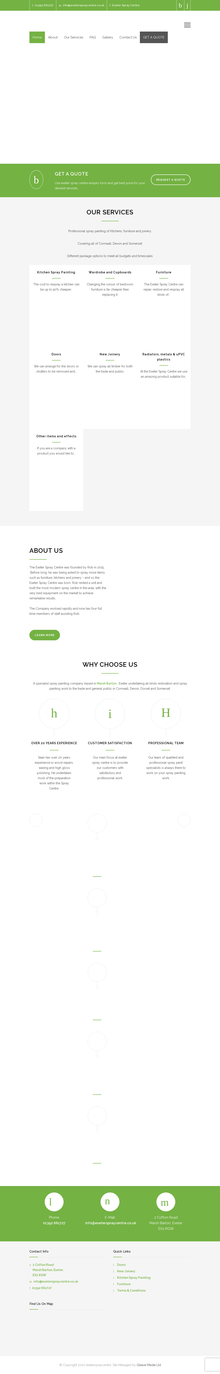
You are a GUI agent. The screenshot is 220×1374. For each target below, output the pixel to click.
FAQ (93, 37)
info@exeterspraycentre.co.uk (83, 5)
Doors (56, 354)
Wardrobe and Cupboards (110, 272)
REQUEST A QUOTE (170, 179)
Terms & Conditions (131, 1290)
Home (37, 37)
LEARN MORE (45, 635)
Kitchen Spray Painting (56, 272)
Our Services (73, 37)
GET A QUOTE (154, 37)
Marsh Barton (106, 683)
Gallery (107, 37)
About (53, 37)
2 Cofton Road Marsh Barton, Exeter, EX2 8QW (48, 1270)
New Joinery (110, 354)
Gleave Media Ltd (149, 1365)
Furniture (163, 272)
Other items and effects (56, 436)
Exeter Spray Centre (126, 5)
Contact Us (128, 37)
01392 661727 (44, 5)
